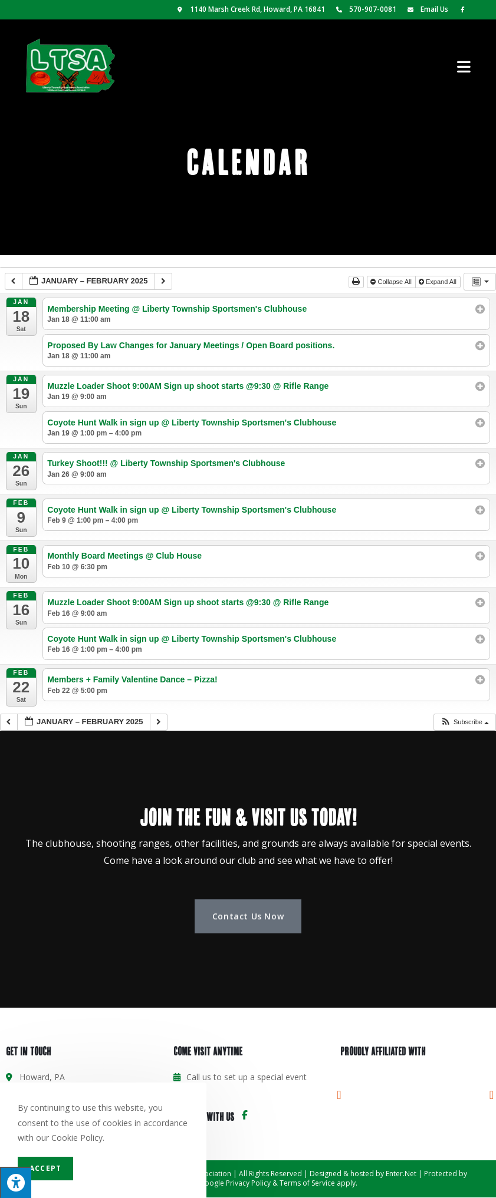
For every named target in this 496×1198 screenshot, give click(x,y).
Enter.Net (401, 1174)
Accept (45, 1168)
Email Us (426, 9)
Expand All (438, 281)
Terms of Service (307, 1183)
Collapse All (391, 281)
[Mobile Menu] (464, 65)
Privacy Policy (248, 1183)
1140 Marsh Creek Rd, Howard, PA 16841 (250, 9)
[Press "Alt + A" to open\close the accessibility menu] (15, 1182)
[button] (464, 722)
